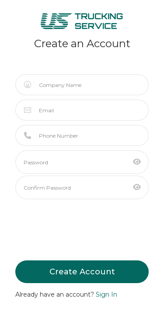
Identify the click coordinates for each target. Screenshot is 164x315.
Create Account (82, 272)
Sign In (106, 294)
